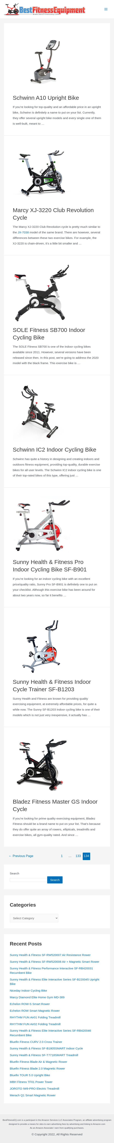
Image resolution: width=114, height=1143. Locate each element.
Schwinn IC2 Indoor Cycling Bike (54, 450)
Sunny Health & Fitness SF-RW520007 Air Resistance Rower (50, 955)
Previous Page (21, 856)
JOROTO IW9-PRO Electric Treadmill (34, 1089)
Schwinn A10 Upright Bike (46, 98)
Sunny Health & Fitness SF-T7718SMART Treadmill (44, 1055)
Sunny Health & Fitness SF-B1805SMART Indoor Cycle (46, 1049)
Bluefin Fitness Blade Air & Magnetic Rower (38, 1062)
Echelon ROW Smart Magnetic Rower (35, 1011)
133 (78, 856)
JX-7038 (23, 232)
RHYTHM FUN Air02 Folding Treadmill (35, 1024)
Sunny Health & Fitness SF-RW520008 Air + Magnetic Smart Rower (54, 962)
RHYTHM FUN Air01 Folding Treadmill (35, 1018)
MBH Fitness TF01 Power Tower (31, 1082)
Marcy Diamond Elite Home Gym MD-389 (37, 997)
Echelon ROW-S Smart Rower (30, 1004)
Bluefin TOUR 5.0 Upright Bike (30, 1075)
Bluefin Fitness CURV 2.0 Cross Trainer (36, 1042)
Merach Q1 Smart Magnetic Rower (33, 1095)
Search (14, 874)
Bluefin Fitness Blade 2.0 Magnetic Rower (37, 1069)
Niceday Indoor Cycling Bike (28, 991)
